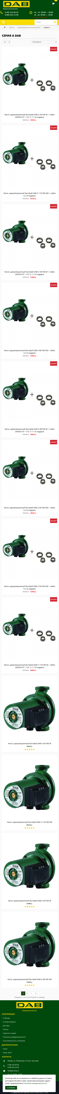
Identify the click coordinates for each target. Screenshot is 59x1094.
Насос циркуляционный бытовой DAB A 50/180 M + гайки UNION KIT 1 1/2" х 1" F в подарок (29, 273)
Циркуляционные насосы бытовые (29, 27)
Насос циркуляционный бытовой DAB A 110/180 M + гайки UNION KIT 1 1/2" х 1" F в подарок (29, 666)
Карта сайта (7, 1053)
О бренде (6, 1018)
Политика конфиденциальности (14, 1037)
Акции (5, 1049)
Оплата (5, 1029)
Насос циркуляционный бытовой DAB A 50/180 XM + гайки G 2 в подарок (29, 587)
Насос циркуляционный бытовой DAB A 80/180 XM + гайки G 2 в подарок (29, 351)
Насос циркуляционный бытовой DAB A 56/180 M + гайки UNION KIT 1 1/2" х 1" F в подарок (29, 115)
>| (35, 993)
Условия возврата (9, 1022)
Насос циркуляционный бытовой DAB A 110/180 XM (29, 822)
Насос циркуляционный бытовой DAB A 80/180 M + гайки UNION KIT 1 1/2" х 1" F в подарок (29, 430)
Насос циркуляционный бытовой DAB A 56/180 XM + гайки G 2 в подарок (29, 508)
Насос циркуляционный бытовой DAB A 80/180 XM (30, 979)
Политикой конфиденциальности (35, 1083)
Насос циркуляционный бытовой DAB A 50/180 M (29, 900)
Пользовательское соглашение (14, 1041)
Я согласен (11, 1088)
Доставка (6, 1026)
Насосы (11, 27)
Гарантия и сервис (9, 1033)
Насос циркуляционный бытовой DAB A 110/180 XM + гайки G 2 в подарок (29, 194)
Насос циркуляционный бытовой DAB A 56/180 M (29, 743)
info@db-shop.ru (13, 1071)
